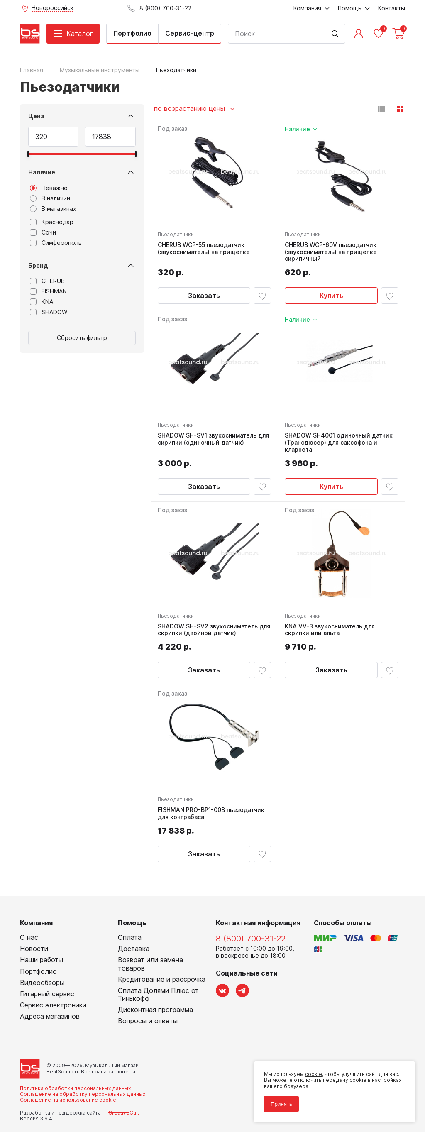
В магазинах (53, 208)
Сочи (43, 232)
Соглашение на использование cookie (68, 1100)
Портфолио (132, 33)
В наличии (50, 198)
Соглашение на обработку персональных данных (82, 1094)
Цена (36, 116)
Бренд (38, 265)
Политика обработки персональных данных (75, 1088)
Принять (281, 1104)
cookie (313, 1074)
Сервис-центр (189, 33)
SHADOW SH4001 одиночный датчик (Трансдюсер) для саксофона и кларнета (339, 442)
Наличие (41, 172)
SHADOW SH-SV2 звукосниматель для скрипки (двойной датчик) (214, 630)
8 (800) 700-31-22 (251, 939)
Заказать (204, 295)
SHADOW (48, 312)
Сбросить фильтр (82, 337)
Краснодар (51, 222)
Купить (331, 295)
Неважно (49, 188)
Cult (123, 1113)
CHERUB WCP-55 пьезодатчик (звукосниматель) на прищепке (204, 248)
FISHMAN (48, 291)
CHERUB (47, 281)
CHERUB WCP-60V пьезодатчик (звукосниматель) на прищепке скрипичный (331, 252)
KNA (41, 301)
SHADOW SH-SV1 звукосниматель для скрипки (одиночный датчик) (213, 439)
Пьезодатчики (176, 234)
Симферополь (56, 243)
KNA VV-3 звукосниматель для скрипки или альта (330, 630)
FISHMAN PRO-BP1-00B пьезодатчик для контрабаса (211, 813)
